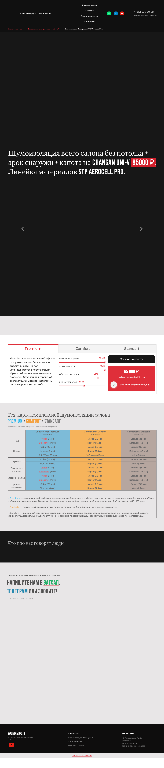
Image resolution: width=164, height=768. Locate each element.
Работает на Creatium (82, 756)
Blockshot (44, 443)
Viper (44, 439)
